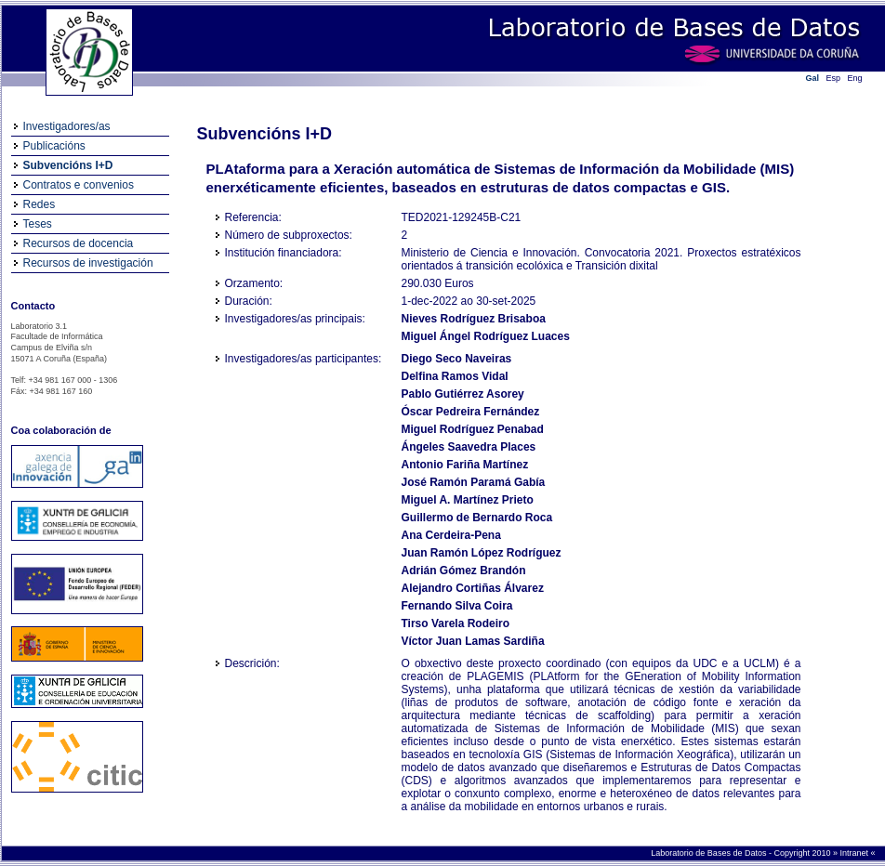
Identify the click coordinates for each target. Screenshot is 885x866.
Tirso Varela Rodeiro (456, 623)
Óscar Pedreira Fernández (471, 411)
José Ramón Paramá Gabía (474, 482)
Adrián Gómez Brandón (464, 570)
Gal (813, 78)
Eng (855, 78)
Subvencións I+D (68, 165)
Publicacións (54, 145)
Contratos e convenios (78, 184)
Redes (39, 204)
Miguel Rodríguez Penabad (473, 429)
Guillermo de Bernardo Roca (477, 517)
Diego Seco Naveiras (457, 358)
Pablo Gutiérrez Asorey (463, 393)
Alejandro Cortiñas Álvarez (473, 588)
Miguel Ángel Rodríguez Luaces (486, 336)
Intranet (854, 853)
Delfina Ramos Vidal (455, 376)
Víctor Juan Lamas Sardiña (473, 641)
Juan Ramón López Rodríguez (481, 552)
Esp (833, 78)
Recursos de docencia (78, 243)
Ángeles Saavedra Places (469, 446)
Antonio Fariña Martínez (465, 464)
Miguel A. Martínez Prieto (468, 499)
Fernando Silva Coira (457, 605)
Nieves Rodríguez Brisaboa (474, 318)
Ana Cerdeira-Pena (451, 535)
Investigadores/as (67, 126)
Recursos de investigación (88, 262)
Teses (37, 223)
